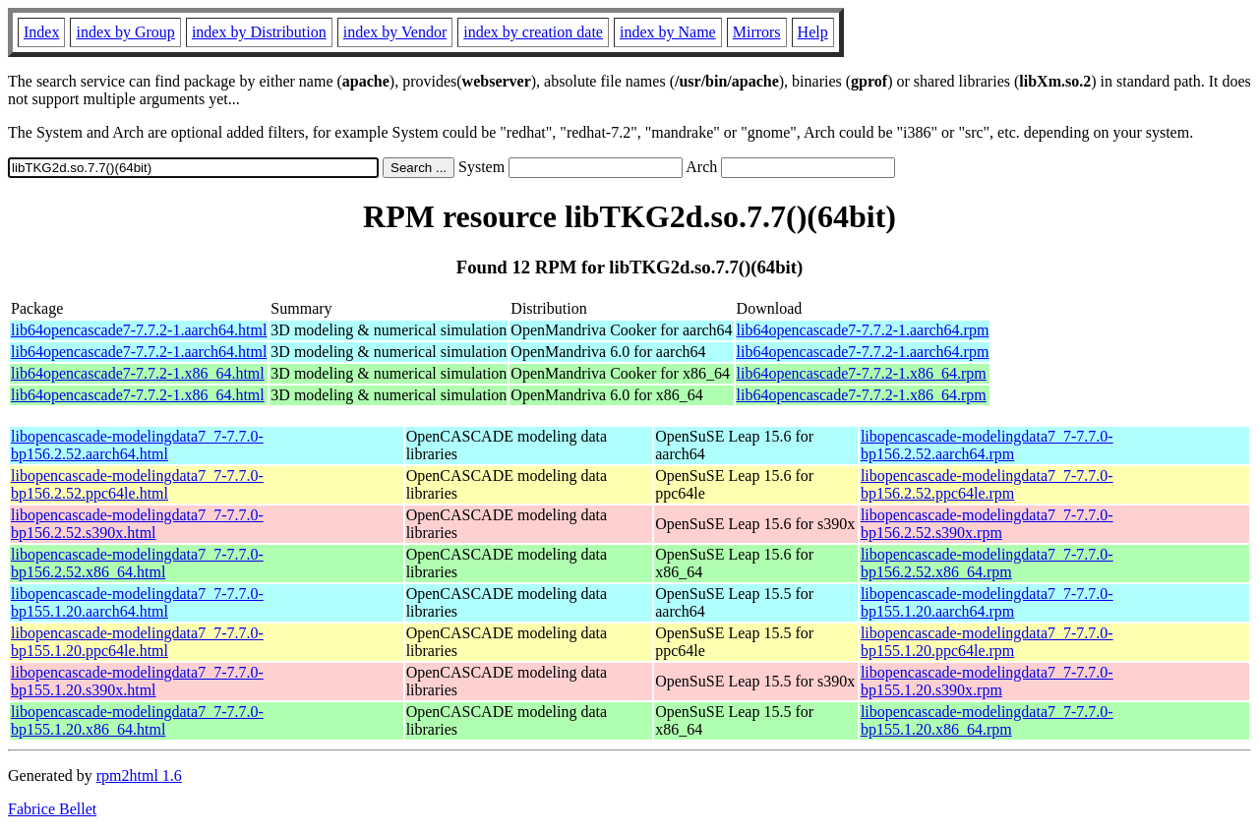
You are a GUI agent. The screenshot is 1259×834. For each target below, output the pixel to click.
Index (41, 32)
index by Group (125, 32)
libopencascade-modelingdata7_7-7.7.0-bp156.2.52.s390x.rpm (987, 523)
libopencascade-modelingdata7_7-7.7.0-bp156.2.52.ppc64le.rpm (987, 484)
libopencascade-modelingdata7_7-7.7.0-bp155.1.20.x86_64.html (137, 720)
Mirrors (757, 32)
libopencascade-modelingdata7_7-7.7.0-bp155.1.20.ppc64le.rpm (987, 642)
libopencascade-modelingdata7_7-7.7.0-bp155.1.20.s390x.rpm (987, 681)
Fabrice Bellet (52, 809)
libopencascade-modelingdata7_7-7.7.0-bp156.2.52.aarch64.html (137, 445)
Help (813, 32)
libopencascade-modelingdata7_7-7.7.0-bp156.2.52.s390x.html (137, 523)
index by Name (668, 32)
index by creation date (533, 32)
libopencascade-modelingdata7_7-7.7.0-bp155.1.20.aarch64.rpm (987, 602)
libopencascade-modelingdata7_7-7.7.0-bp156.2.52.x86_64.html (137, 563)
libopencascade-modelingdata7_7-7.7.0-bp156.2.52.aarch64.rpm (987, 445)
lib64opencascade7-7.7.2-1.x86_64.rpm (862, 373)
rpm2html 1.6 (139, 775)
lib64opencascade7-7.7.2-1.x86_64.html (138, 373)
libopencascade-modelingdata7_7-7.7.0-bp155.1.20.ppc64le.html (137, 642)
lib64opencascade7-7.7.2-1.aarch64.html (139, 330)
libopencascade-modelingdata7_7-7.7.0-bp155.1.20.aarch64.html (137, 602)
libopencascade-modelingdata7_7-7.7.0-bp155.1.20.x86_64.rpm (987, 720)
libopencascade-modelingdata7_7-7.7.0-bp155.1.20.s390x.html (137, 681)
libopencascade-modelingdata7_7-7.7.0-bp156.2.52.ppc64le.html (137, 484)
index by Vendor (395, 32)
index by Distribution (259, 32)
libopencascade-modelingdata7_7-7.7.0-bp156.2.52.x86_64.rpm (987, 563)
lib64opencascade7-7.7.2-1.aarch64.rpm (863, 330)
